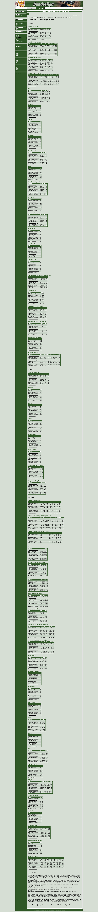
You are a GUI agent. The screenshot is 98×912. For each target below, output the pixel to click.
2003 (17, 60)
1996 (17, 68)
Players (66, 17)
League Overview (32, 17)
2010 (17, 16)
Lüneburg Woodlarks (33, 36)
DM (16, 39)
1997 (17, 67)
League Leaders (42, 17)
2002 (17, 61)
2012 (17, 49)
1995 (17, 69)
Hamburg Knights (33, 29)
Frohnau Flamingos (33, 37)
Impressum (18, 73)
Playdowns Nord (20, 22)
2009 (17, 53)
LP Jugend (18, 46)
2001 (17, 62)
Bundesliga (40, 8)
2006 (17, 56)
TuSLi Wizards (32, 35)
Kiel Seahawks (32, 39)
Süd (17, 25)
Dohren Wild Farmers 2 (34, 33)
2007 (17, 55)
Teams (70, 17)
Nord (17, 24)
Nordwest (18, 32)
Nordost (18, 34)
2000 (17, 63)
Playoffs (18, 40)
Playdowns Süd (19, 23)
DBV (31, 8)
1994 (17, 70)
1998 (17, 66)
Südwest (18, 35)
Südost (17, 36)
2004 (17, 59)
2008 (17, 54)
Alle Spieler (19, 15)
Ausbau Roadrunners (33, 31)
